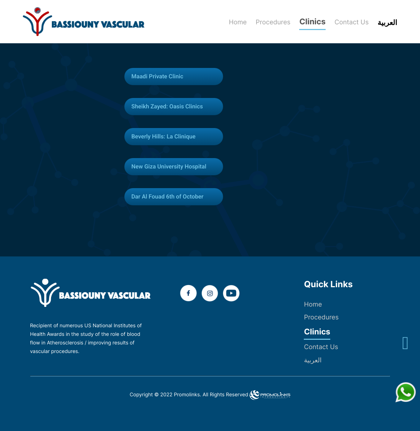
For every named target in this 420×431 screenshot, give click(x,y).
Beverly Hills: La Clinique (167, 136)
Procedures (321, 317)
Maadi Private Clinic (160, 76)
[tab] (178, 76)
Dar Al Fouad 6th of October (172, 196)
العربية (312, 360)
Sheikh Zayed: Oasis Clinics (171, 106)
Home (313, 304)
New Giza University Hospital (173, 166)
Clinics (317, 332)
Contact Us (321, 347)
